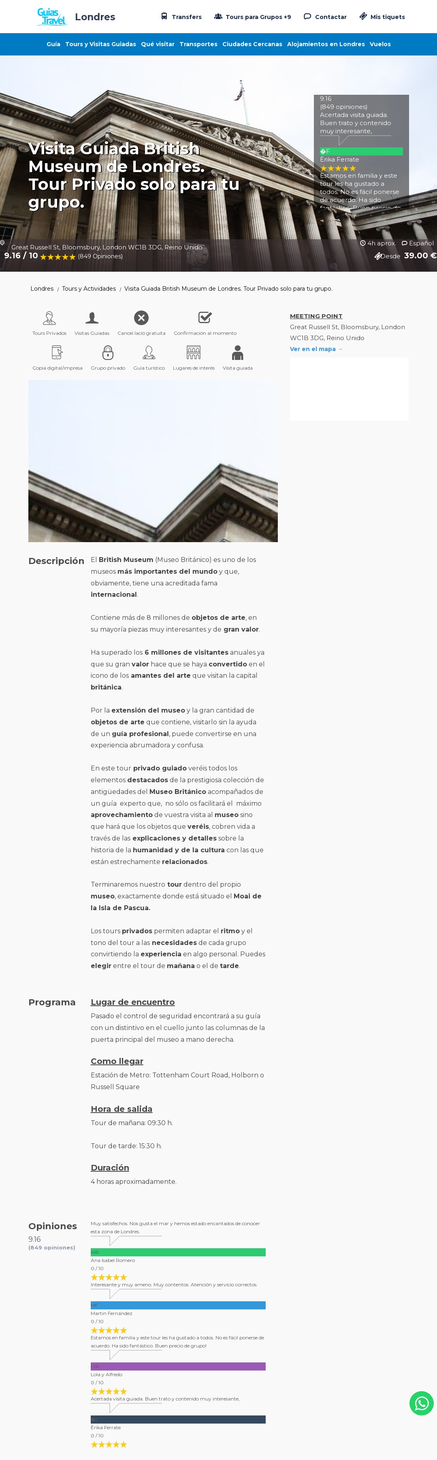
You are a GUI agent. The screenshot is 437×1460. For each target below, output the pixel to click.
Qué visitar (158, 44)
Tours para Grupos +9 (252, 16)
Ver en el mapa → (316, 349)
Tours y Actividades (89, 288)
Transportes (198, 44)
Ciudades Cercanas (252, 44)
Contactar (324, 16)
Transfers (180, 16)
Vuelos (380, 44)
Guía (53, 44)
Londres (41, 288)
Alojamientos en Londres (326, 44)
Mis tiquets (381, 17)
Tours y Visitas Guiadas (100, 44)
